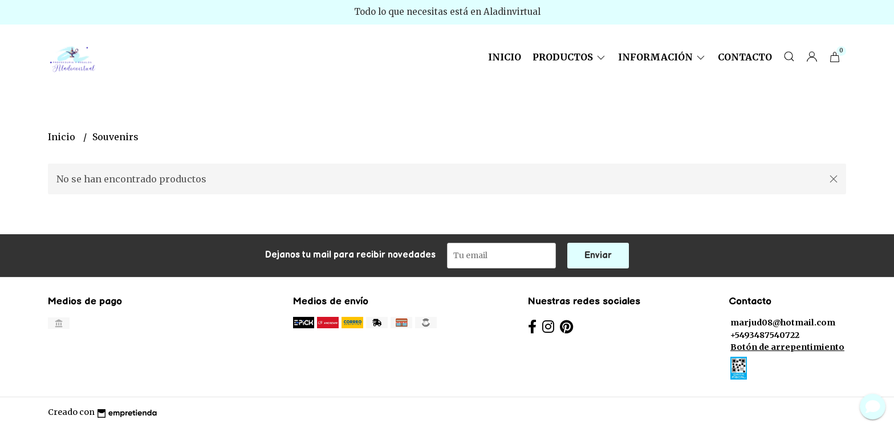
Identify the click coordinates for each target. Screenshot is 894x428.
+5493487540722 (764, 335)
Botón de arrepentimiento (787, 347)
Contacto (745, 57)
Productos (570, 57)
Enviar (598, 255)
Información (662, 57)
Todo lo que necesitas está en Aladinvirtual (447, 11)
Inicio (504, 57)
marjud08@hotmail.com (782, 322)
